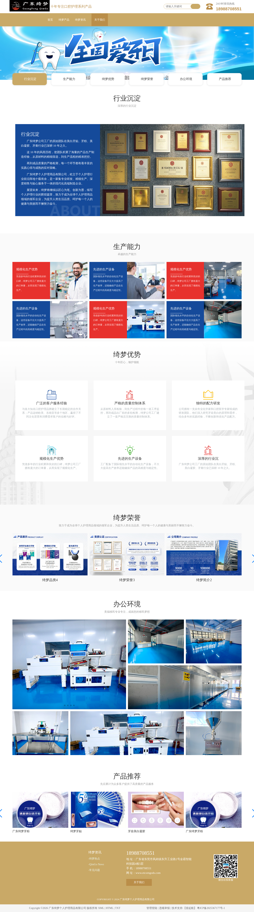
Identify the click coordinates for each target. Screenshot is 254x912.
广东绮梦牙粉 (21, 831)
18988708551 (229, 8)
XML (101, 908)
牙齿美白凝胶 (136, 831)
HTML (109, 908)
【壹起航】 (190, 908)
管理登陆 (151, 908)
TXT (117, 908)
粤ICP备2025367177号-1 (211, 908)
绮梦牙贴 (76, 831)
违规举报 (164, 908)
